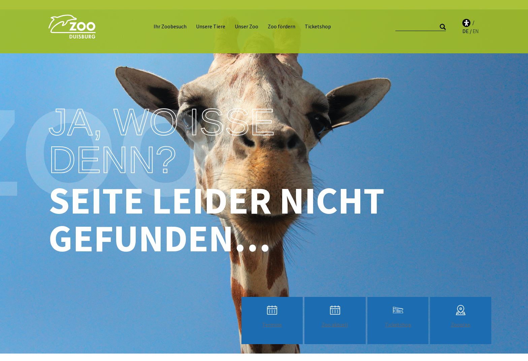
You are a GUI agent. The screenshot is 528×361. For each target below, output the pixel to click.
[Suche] (420, 22)
